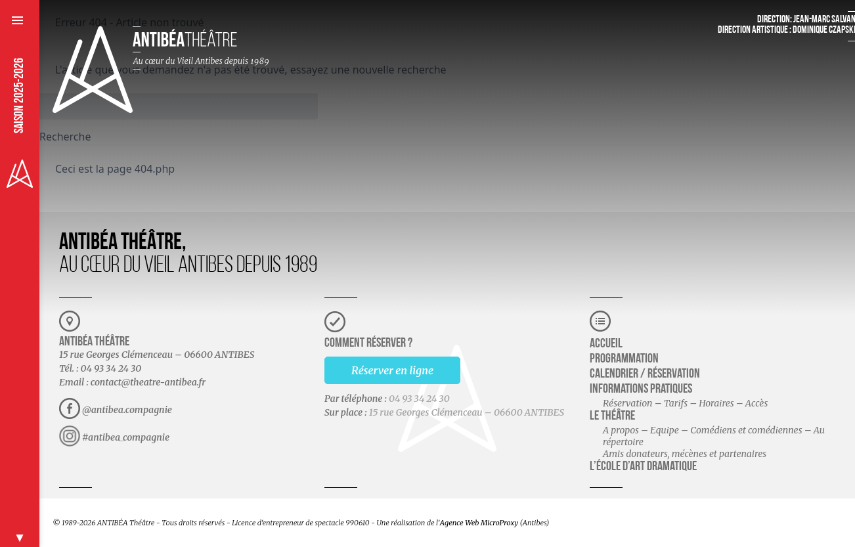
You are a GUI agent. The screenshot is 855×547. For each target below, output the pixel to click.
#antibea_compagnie (125, 437)
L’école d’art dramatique (643, 466)
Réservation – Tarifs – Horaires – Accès (685, 403)
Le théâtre (612, 416)
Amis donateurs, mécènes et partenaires (684, 454)
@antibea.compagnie (127, 410)
